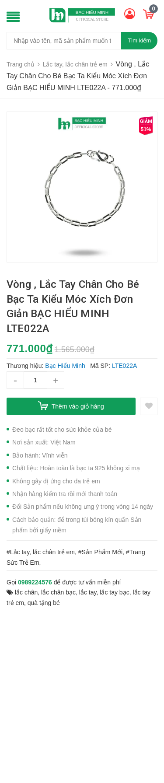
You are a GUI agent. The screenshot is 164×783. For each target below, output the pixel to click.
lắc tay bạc (114, 592)
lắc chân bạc (58, 592)
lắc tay (88, 592)
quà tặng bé (44, 602)
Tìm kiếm (139, 40)
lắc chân (26, 592)
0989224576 (35, 582)
